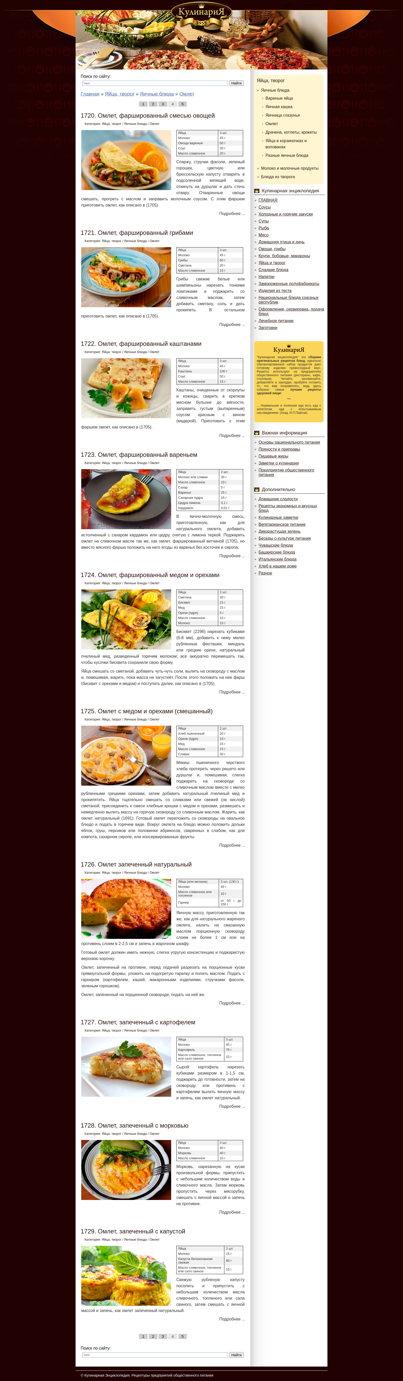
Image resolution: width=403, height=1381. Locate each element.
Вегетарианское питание (282, 524)
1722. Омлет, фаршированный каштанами (141, 343)
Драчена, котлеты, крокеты (291, 132)
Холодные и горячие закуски (286, 214)
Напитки (266, 277)
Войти (288, 5)
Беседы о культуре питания (285, 538)
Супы (264, 221)
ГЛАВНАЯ (268, 200)
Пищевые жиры (273, 456)
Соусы (265, 207)
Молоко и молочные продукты (289, 168)
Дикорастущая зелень (279, 531)
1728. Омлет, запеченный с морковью (134, 1125)
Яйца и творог (272, 263)
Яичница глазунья (282, 115)
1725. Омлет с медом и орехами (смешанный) (147, 711)
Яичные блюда (135, 124)
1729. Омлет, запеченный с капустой (133, 1231)
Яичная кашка (278, 107)
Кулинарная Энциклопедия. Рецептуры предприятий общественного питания (148, 1375)
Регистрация (313, 5)
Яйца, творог (111, 124)
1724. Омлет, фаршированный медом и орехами (150, 574)
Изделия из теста (275, 290)
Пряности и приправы (279, 449)
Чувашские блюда (276, 545)
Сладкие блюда (273, 270)
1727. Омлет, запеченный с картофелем (138, 1022)
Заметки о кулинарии (279, 463)
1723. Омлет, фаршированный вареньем (139, 454)
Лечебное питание (276, 321)
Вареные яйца (279, 98)
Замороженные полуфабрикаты (289, 283)
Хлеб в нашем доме (278, 566)
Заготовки (268, 327)
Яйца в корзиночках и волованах (286, 144)
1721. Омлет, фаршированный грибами (137, 232)
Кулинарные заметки (278, 517)
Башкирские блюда (277, 552)
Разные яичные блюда (286, 155)
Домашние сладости (278, 499)
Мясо (264, 235)
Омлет (155, 124)
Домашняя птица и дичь (282, 242)
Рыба (264, 228)
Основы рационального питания (289, 442)
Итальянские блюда (278, 559)
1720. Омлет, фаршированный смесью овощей (148, 115)
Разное (265, 573)
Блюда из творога (278, 177)
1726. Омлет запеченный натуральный (136, 864)
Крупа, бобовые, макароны (284, 256)
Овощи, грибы (272, 249)
